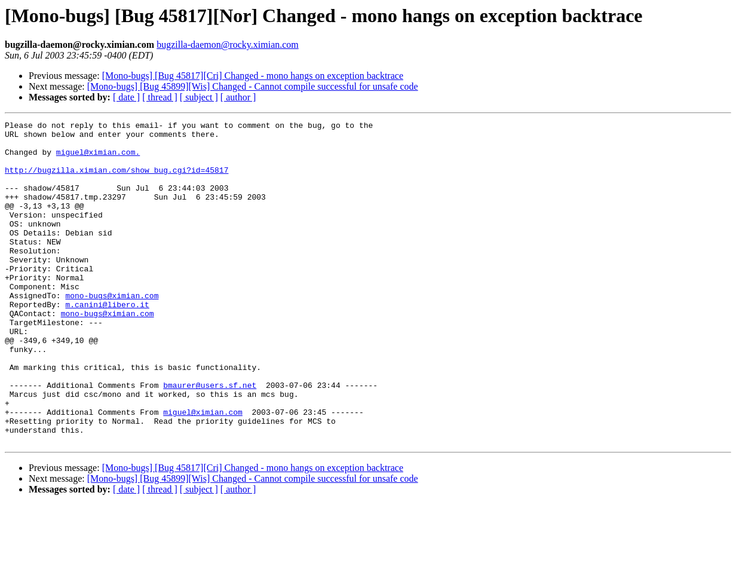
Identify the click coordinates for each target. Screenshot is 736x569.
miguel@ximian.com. (98, 159)
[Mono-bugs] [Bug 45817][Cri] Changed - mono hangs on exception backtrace (252, 76)
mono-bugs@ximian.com (111, 331)
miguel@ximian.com (203, 471)
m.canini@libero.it (107, 341)
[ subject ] (199, 97)
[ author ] (238, 97)
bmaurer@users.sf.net (209, 438)
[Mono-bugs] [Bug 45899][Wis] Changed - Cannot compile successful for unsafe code (252, 86)
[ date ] (126, 97)
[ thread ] (159, 97)
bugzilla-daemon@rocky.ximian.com (228, 44)
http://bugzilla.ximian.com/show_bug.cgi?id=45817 (116, 180)
